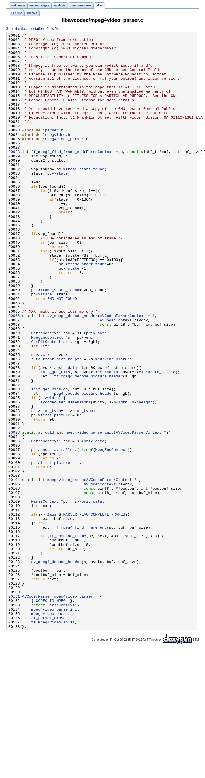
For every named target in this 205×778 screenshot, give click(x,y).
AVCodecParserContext (123, 372)
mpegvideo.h (57, 155)
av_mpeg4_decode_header (72, 372)
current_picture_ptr (60, 424)
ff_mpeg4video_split (53, 740)
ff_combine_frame (68, 636)
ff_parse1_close (48, 735)
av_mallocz (65, 533)
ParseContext (100, 175)
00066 (14, 372)
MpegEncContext (47, 398)
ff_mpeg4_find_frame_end (57, 175)
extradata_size (73, 434)
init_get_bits (55, 440)
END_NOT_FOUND (62, 351)
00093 (14, 512)
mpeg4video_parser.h (67, 160)
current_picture (114, 424)
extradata (107, 440)
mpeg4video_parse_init (89, 512)
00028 (14, 175)
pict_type (50, 486)
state (62, 201)
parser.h (54, 149)
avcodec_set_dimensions (65, 476)
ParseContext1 (46, 393)
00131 (14, 709)
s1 (152, 372)
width (53, 471)
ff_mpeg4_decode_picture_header (88, 445)
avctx (44, 419)
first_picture (121, 434)
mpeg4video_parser (73, 709)
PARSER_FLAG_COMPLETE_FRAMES (94, 610)
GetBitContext (46, 403)
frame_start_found (84, 196)
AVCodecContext (116, 377)
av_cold (46, 512)
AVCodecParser (37, 709)
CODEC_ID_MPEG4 (52, 714)
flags (51, 610)
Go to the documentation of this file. (33, 29)
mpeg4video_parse (65, 569)
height (146, 476)
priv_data (96, 393)
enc (89, 398)
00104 (14, 569)
